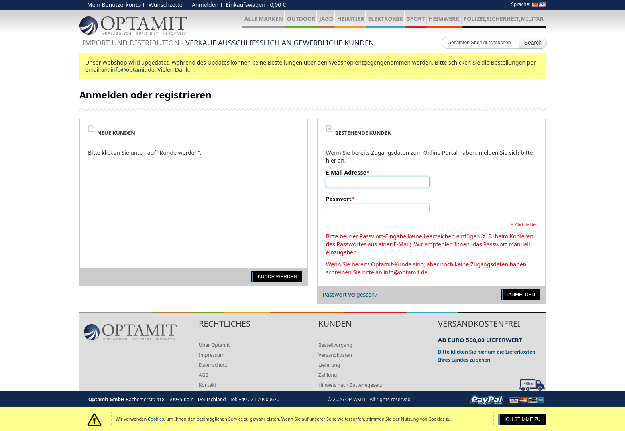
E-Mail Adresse (346, 173)
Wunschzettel (166, 4)
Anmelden (205, 4)
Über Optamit (214, 345)
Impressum (211, 355)
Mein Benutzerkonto (114, 4)
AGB (203, 375)
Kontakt (207, 385)
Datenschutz (213, 365)
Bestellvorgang (335, 345)
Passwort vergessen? (350, 294)
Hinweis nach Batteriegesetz (350, 385)
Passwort (339, 199)
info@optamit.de (133, 69)
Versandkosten (335, 355)
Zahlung (327, 375)
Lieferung (329, 365)
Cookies (156, 419)
